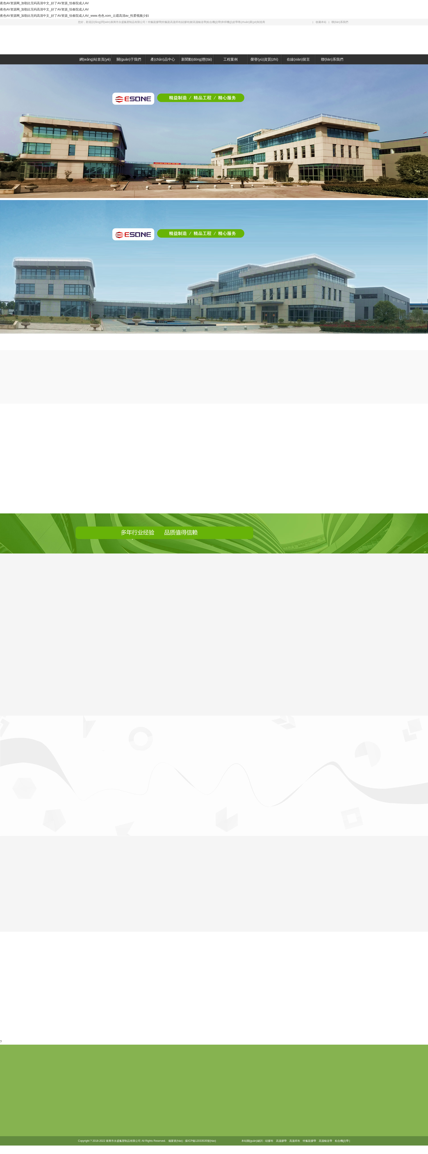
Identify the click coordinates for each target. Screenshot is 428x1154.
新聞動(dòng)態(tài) (196, 59)
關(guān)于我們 (129, 59)
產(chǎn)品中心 (162, 59)
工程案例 (230, 59)
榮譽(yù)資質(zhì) (264, 59)
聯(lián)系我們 (339, 22)
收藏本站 (321, 22)
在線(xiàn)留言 (298, 59)
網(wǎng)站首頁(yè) (95, 59)
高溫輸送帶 (325, 1140)
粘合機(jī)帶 (342, 1140)
